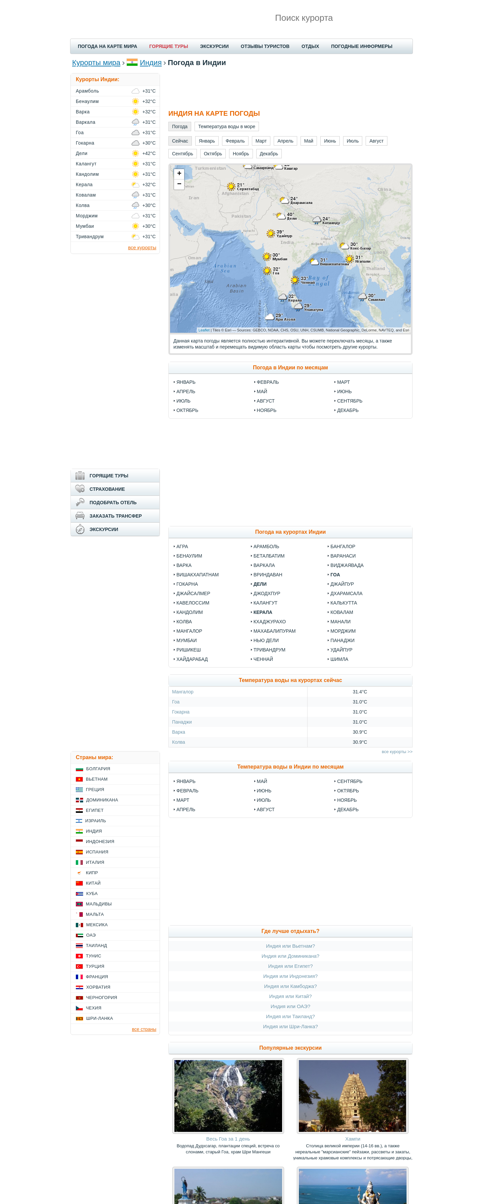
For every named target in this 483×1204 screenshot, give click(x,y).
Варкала (264, 565)
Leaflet (204, 330)
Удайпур (341, 649)
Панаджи (342, 640)
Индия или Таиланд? (290, 1016)
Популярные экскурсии (290, 1048)
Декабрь (348, 410)
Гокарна (187, 584)
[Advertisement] (290, 88)
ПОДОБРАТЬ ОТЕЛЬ (113, 502)
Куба (92, 893)
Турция (95, 966)
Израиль (95, 820)
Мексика (97, 924)
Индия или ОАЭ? (290, 1006)
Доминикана (102, 799)
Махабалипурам (275, 631)
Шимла (339, 659)
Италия (95, 862)
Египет (95, 810)
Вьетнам (97, 779)
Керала (263, 612)
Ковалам (341, 612)
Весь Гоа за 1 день (228, 1139)
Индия (151, 62)
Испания (97, 851)
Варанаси (343, 556)
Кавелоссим (192, 603)
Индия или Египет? (290, 966)
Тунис (93, 955)
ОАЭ (91, 935)
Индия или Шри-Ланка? (290, 1026)
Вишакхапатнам (197, 574)
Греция (95, 789)
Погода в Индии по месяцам (290, 367)
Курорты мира (96, 62)
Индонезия (100, 841)
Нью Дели (266, 640)
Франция (97, 976)
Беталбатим (269, 556)
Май (262, 391)
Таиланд (96, 945)
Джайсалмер (193, 593)
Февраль (268, 382)
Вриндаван (268, 574)
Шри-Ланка (99, 1018)
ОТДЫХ (310, 46)
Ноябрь (267, 410)
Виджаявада (347, 565)
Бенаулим (189, 556)
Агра (182, 546)
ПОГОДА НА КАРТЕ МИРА (107, 46)
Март (343, 382)
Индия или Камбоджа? (290, 986)
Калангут (265, 603)
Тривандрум (269, 649)
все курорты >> (397, 751)
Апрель (185, 391)
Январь (186, 382)
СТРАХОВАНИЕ (107, 489)
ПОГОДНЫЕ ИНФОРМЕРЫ (361, 46)
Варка (184, 565)
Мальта (95, 914)
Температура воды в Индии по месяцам (290, 767)
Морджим (343, 631)
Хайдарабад (192, 659)
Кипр (92, 872)
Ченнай (263, 659)
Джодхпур (267, 593)
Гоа (335, 574)
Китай (93, 883)
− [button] (179, 184)
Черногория (101, 997)
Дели (260, 584)
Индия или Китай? (290, 996)
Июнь (344, 391)
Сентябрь (350, 401)
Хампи (352, 1139)
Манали (340, 621)
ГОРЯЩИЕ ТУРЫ (168, 46)
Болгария (98, 768)
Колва (184, 621)
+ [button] (179, 174)
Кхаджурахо (270, 621)
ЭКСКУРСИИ (214, 46)
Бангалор (342, 546)
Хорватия (98, 987)
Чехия (93, 1007)
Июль (183, 401)
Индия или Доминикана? (290, 956)
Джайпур (342, 584)
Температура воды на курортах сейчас (290, 680)
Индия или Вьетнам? (290, 946)
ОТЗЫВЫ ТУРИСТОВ (265, 46)
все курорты (142, 247)
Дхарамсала (346, 593)
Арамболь (266, 546)
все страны (144, 1029)
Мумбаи (186, 640)
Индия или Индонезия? (290, 976)
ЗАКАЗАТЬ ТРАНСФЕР (116, 516)
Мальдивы (99, 903)
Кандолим (189, 612)
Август (266, 401)
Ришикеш (188, 649)
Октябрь (187, 410)
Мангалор (189, 631)
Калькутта (343, 603)
